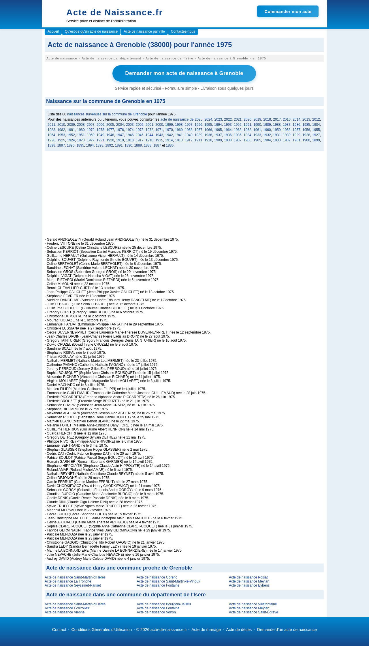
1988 (277, 125)
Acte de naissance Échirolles (67, 608)
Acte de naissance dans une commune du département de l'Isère (126, 595)
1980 (81, 130)
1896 (71, 145)
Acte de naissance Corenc (157, 577)
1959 (277, 130)
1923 (81, 140)
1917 (140, 140)
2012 (316, 119)
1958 (287, 130)
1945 (140, 135)
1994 (218, 125)
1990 (257, 125)
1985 (306, 125)
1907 (238, 140)
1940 (189, 135)
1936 (228, 135)
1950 (91, 135)
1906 (247, 140)
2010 (61, 125)
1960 (267, 130)
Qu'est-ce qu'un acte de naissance (91, 31)
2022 (228, 119)
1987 (287, 125)
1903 (277, 140)
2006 (100, 125)
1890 (128, 145)
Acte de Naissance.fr (114, 12)
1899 (316, 140)
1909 (218, 140)
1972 (149, 130)
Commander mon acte (287, 11)
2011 (51, 125)
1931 (277, 135)
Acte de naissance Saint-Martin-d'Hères (75, 577)
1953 (61, 135)
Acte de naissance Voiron (156, 612)
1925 (61, 140)
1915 (159, 140)
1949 (100, 135)
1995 (208, 125)
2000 (159, 125)
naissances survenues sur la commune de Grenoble (107, 114)
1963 (238, 130)
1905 (257, 140)
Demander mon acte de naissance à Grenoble (184, 73)
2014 (296, 119)
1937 (218, 135)
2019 (257, 119)
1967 (198, 130)
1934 (247, 135)
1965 (218, 130)
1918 (130, 140)
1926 (51, 140)
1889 (138, 145)
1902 (287, 140)
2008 (81, 125)
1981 (71, 130)
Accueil (53, 31)
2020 (247, 119)
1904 (267, 140)
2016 (287, 119)
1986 (296, 125)
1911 (198, 140)
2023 (218, 119)
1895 (80, 145)
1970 (169, 130)
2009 (71, 125)
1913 (179, 140)
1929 (296, 135)
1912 (189, 140)
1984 (316, 125)
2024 (208, 119)
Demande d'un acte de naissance (287, 629)
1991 (247, 125)
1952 (71, 135)
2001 (149, 125)
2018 (267, 119)
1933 (257, 135)
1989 (267, 125)
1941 (179, 135)
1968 (189, 130)
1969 (179, 130)
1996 (198, 125)
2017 (277, 119)
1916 (149, 140)
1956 (306, 130)
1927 (316, 135)
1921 (100, 140)
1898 (51, 145)
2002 (140, 125)
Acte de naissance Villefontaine (253, 604)
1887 (157, 145)
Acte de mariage (206, 629)
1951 (81, 135)
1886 (170, 145)
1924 (71, 140)
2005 (110, 125)
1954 (51, 135)
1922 (91, 140)
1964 (228, 130)
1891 (119, 145)
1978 (100, 130)
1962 (247, 130)
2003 (130, 125)
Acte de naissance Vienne (65, 612)
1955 (316, 130)
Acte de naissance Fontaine (158, 585)
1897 (61, 145)
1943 (159, 135)
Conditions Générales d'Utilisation (101, 629)
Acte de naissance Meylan (249, 581)
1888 (148, 145)
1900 (306, 140)
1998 (179, 125)
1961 (257, 130)
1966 (208, 130)
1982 (61, 130)
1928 (306, 135)
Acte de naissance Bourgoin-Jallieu (164, 604)
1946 (130, 135)
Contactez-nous (183, 31)
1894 (90, 145)
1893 (99, 145)
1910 (208, 140)
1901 (296, 140)
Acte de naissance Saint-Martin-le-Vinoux (168, 581)
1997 (189, 125)
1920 (110, 140)
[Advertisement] (184, 197)
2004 (120, 125)
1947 (120, 135)
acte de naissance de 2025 (181, 119)
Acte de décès (239, 629)
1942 (169, 135)
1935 (238, 135)
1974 (130, 130)
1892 (109, 145)
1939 (198, 135)
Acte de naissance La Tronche (68, 581)
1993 (228, 125)
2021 (238, 119)
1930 (287, 135)
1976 (120, 130)
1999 (169, 125)
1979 (91, 130)
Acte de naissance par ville (144, 31)
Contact (59, 629)
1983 (51, 130)
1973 (140, 130)
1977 (110, 130)
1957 (296, 130)
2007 (91, 125)
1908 (228, 140)
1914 (169, 140)
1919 (120, 140)
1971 (159, 130)
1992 (238, 125)
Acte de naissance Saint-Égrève (253, 612)
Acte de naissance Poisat (248, 577)
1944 (149, 135)
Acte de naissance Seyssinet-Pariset (73, 585)
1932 (267, 135)
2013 (306, 119)
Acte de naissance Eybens (249, 585)
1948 (110, 135)
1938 (208, 135)
